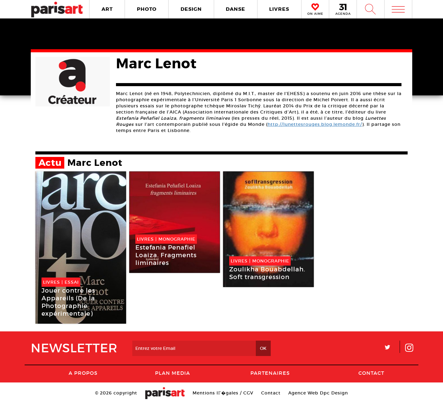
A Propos (83, 373)
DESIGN (191, 9)
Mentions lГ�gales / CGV (223, 393)
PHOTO (147, 9)
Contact (371, 373)
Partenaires (270, 373)
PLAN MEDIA (172, 373)
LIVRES (279, 9)
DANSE (235, 9)
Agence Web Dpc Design (318, 393)
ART (107, 9)
